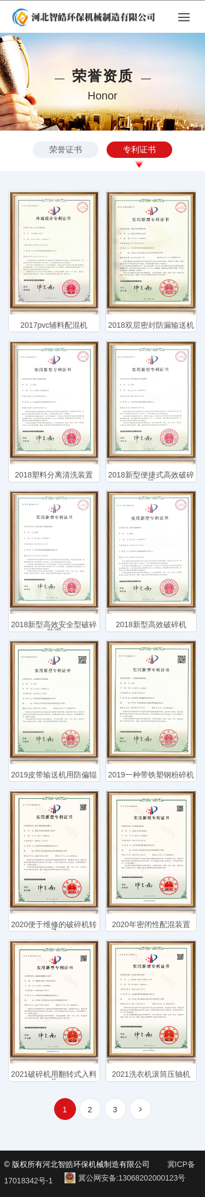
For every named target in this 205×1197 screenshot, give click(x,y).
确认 (51, 638)
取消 (153, 638)
